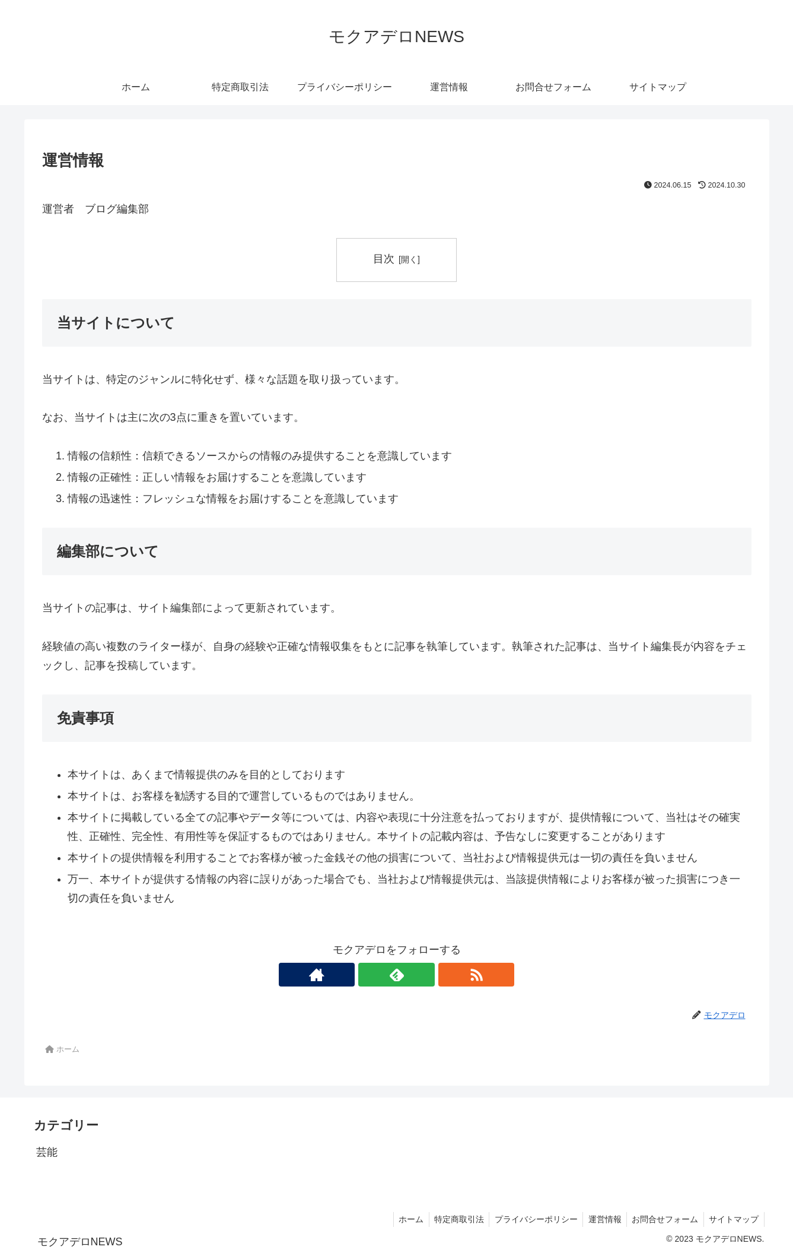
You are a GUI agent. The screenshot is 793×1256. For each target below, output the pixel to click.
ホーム (400, 1219)
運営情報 (600, 1219)
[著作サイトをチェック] (369, 975)
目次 (383, 259)
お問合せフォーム (662, 1219)
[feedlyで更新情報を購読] (397, 975)
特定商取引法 (451, 1219)
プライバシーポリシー (529, 1219)
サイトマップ (733, 1219)
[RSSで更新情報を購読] (424, 975)
